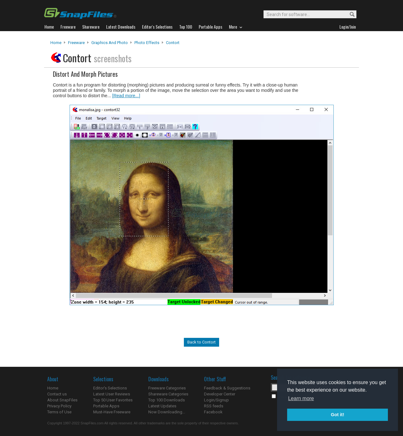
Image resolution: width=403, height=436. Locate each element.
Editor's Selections (110, 388)
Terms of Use (59, 412)
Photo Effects (146, 42)
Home (55, 42)
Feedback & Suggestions (227, 388)
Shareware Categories (168, 394)
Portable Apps (106, 406)
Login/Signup (216, 400)
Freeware (76, 42)
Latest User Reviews (111, 394)
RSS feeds (213, 406)
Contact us (57, 394)
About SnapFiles (62, 400)
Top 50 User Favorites (113, 400)
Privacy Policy (59, 406)
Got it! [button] (337, 414)
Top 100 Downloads (166, 400)
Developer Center (219, 394)
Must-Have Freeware (111, 412)
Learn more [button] (301, 398)
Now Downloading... (166, 412)
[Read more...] (126, 95)
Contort (172, 42)
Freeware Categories (167, 388)
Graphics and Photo (109, 42)
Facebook (213, 412)
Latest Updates (162, 406)
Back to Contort (201, 342)
